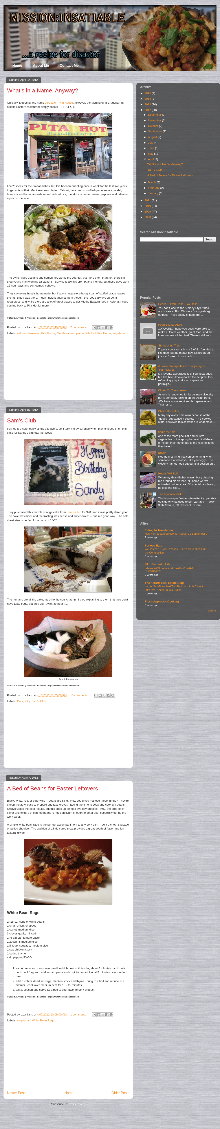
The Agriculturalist (169, 494)
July (151, 142)
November (155, 120)
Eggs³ (162, 452)
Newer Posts (16, 1093)
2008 (148, 217)
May (151, 153)
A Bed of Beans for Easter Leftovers (52, 788)
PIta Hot (90, 333)
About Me (41, 65)
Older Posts (120, 1093)
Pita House (104, 333)
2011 (148, 200)
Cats (20, 701)
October (153, 126)
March (152, 182)
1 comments (78, 1014)
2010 (148, 205)
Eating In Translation (159, 530)
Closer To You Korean (172, 390)
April (151, 159)
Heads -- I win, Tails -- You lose (177, 304)
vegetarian (119, 333)
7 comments (78, 327)
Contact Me (69, 65)
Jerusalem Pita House (59, 102)
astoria (21, 333)
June (151, 148)
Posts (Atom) (77, 1104)
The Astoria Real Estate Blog (164, 582)
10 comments (79, 695)
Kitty (27, 701)
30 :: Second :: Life (157, 564)
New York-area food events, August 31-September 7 (176, 533)
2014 (148, 98)
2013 (148, 104)
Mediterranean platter (70, 333)
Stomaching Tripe (169, 345)
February (154, 187)
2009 (148, 211)
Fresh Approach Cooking (162, 601)
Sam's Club (21, 420)
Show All (212, 611)
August (153, 137)
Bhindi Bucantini (168, 411)
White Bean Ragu (43, 1020)
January (153, 193)
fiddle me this (166, 432)
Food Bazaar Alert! (170, 324)
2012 (148, 110)
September (155, 131)
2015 (148, 93)
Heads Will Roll (168, 473)
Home (17, 65)
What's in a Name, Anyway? (42, 90)
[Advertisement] (68, 368)
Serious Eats (153, 545)
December (155, 114)
